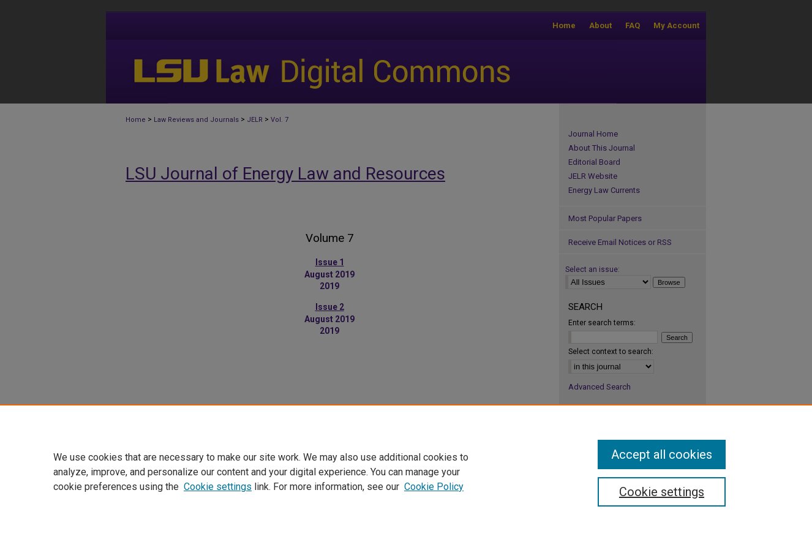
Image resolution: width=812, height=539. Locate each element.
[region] (406, 471)
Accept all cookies (661, 454)
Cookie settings (218, 486)
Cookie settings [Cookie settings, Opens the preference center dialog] (661, 491)
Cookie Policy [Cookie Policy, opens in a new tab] (434, 486)
